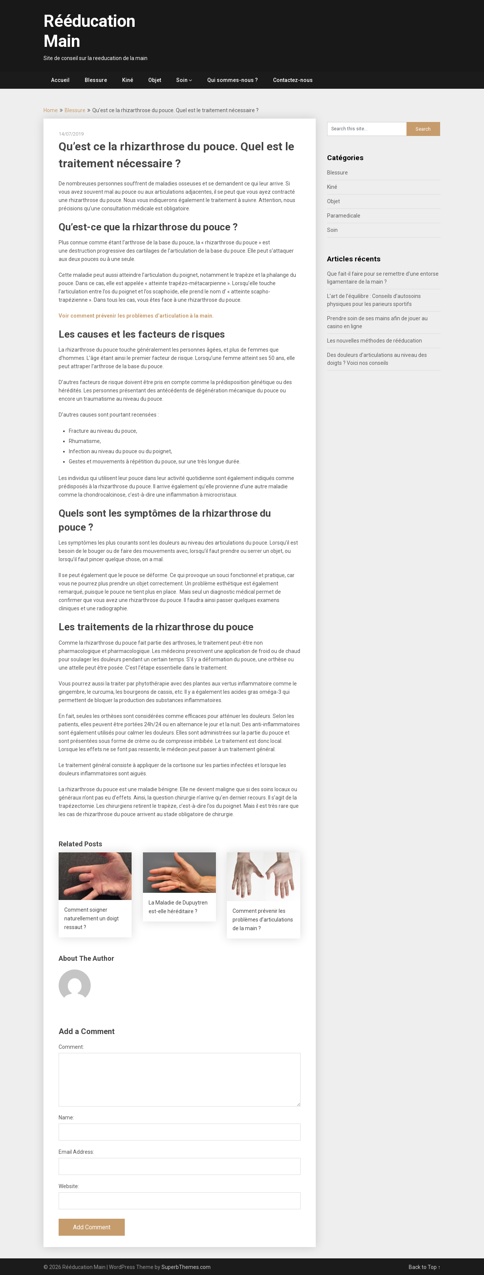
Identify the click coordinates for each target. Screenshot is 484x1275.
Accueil (60, 80)
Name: (66, 1117)
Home (50, 110)
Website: (69, 1186)
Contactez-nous (293, 80)
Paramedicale (343, 216)
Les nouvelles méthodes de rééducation (374, 341)
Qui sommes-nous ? (232, 80)
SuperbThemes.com (186, 1267)
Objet (154, 80)
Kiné (127, 80)
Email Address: (76, 1152)
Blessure (96, 80)
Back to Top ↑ (425, 1267)
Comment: (71, 1047)
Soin (182, 80)
